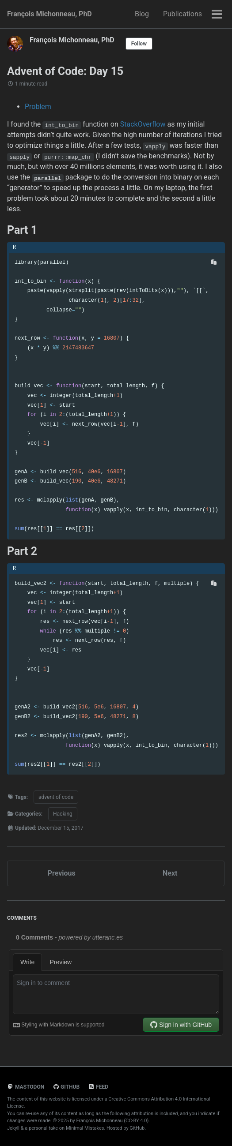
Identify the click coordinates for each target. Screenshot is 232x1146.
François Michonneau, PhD (49, 14)
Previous (62, 873)
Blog (142, 14)
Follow (139, 44)
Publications (182, 14)
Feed (98, 1087)
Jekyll (13, 1128)
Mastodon (25, 1087)
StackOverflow (143, 124)
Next (170, 873)
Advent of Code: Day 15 (65, 71)
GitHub (66, 1087)
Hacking (62, 814)
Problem (38, 106)
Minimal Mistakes (85, 1128)
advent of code (55, 797)
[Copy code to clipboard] (213, 262)
